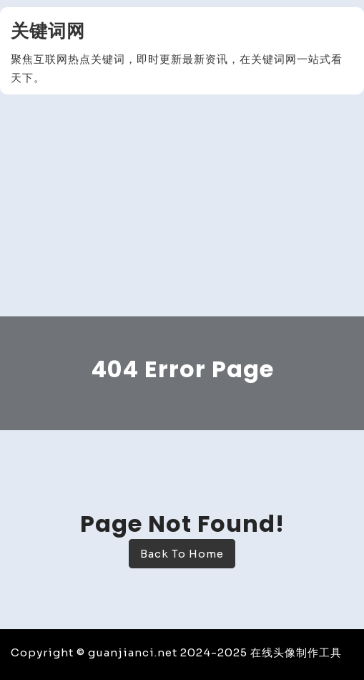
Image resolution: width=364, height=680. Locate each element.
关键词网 (48, 31)
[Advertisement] (182, 209)
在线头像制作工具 (296, 652)
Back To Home (182, 553)
